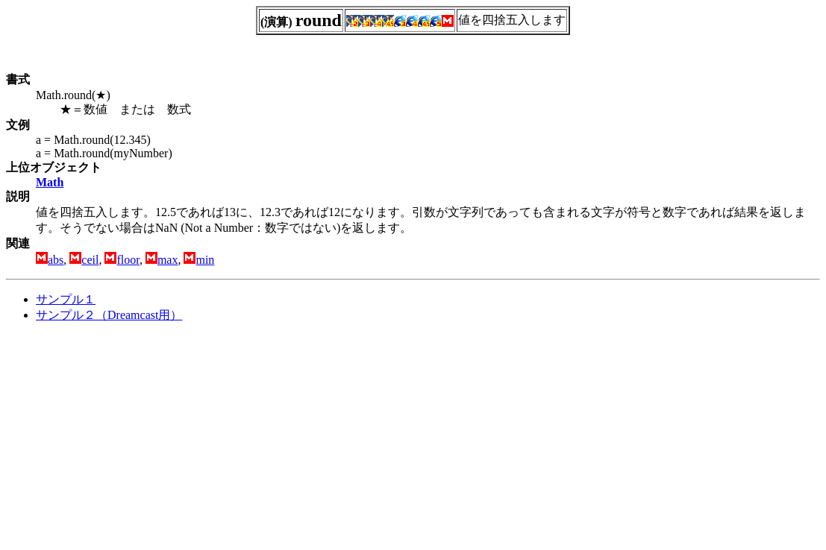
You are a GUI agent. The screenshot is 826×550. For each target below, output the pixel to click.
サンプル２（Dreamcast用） (109, 315)
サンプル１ (66, 299)
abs (55, 259)
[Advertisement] (131, 439)
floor (127, 259)
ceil (89, 259)
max (167, 259)
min (204, 259)
